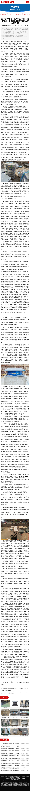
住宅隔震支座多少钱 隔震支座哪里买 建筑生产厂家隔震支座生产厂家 (11, 753)
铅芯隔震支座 (9, 782)
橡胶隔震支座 (12, 785)
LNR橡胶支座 (24, 782)
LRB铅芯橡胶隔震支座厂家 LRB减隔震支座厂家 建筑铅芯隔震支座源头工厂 (11, 770)
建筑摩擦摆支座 (7, 785)
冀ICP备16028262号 (15, 779)
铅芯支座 (19, 783)
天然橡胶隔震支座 (6, 784)
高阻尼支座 (5, 782)
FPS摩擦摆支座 (18, 784)
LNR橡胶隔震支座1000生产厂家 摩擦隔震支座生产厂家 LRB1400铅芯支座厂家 (11, 751)
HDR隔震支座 (19, 782)
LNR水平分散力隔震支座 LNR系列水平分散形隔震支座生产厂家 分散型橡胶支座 (11, 758)
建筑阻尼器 (27, 785)
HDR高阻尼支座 (24, 784)
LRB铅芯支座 (7, 783)
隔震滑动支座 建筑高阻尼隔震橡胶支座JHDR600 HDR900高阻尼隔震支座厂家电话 (11, 748)
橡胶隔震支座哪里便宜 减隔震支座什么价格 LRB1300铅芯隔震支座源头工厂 (11, 768)
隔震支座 (16, 783)
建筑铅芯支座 (17, 785)
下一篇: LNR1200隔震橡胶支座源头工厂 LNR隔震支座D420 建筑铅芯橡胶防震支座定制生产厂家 (14, 692)
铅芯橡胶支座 (14, 782)
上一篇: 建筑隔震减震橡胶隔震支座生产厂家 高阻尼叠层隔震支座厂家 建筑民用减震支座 (14, 689)
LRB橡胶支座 (12, 783)
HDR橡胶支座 (23, 783)
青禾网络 (23, 778)
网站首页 (12, 9)
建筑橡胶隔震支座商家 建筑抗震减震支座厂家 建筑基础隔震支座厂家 (11, 763)
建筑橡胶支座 (22, 785)
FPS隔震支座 (12, 784)
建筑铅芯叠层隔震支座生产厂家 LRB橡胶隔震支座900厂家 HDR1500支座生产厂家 (11, 755)
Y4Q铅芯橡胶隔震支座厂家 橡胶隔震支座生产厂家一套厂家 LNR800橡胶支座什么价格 (11, 743)
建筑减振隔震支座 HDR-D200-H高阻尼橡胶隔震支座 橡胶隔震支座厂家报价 (11, 746)
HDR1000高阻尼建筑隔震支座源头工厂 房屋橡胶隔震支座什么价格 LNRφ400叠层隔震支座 (11, 765)
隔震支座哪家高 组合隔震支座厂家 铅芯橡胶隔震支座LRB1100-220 (11, 760)
